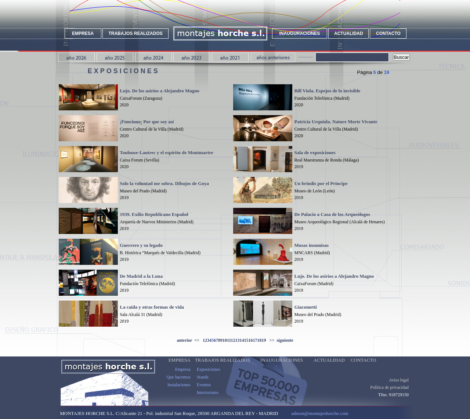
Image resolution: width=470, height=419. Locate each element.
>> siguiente (279, 340)
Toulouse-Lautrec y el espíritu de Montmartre (166, 152)
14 (242, 340)
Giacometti (305, 307)
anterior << (189, 340)
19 (264, 340)
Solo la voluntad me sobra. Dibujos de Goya (164, 183)
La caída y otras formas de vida (152, 307)
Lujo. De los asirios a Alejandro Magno (159, 90)
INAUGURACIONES (299, 33)
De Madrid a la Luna (141, 276)
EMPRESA (83, 33)
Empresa (183, 375)
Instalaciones (179, 390)
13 (237, 340)
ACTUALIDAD (348, 33)
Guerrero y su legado (141, 245)
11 (229, 340)
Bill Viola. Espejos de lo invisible (327, 90)
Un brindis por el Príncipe (321, 183)
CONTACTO (388, 33)
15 (246, 340)
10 (225, 340)
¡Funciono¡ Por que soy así (147, 121)
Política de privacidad (389, 393)
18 (259, 340)
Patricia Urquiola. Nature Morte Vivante (335, 121)
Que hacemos (179, 383)
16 (251, 340)
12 (233, 340)
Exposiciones (208, 375)
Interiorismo (207, 398)
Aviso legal (399, 385)
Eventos (204, 390)
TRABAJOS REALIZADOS (135, 33)
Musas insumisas (311, 245)
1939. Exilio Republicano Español (154, 214)
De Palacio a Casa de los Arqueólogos (332, 214)
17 (255, 340)
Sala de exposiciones (315, 152)
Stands (203, 383)
